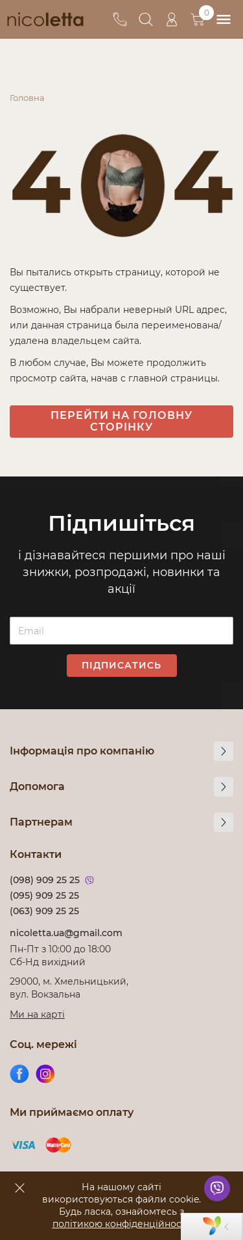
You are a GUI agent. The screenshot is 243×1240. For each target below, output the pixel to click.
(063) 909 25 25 (44, 911)
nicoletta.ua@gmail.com (66, 933)
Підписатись (121, 665)
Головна (27, 97)
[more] (223, 751)
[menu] (224, 19)
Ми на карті (37, 1014)
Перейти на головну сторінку (121, 421)
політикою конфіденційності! (121, 1224)
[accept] (19, 1187)
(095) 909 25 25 (44, 895)
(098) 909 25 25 (45, 880)
